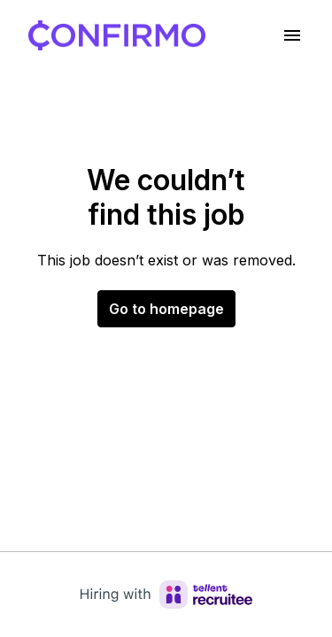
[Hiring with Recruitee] (166, 594)
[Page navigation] (292, 35)
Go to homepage (166, 309)
